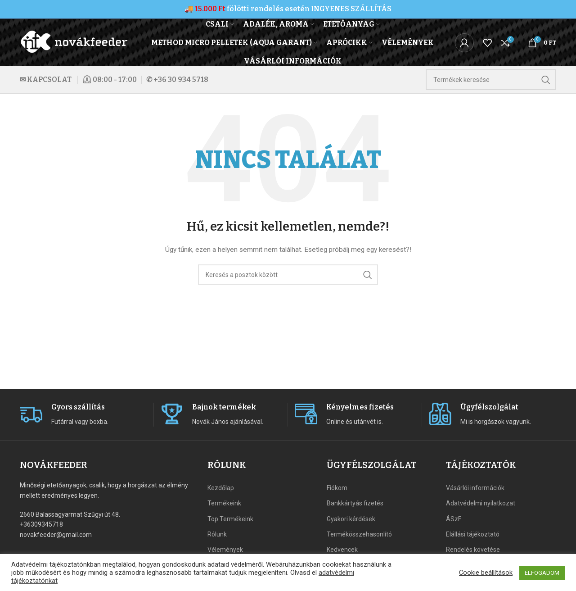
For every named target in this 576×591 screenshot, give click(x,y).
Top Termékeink (230, 519)
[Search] (491, 79)
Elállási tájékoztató (473, 534)
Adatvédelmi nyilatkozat (480, 503)
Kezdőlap (220, 487)
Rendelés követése (473, 549)
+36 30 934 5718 (180, 79)
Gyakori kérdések (351, 519)
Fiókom (337, 487)
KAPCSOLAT (49, 79)
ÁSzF (453, 519)
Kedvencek (342, 549)
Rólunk (217, 534)
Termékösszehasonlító (359, 534)
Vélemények (225, 549)
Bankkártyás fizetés (355, 503)
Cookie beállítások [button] (486, 572)
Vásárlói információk (475, 487)
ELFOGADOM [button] (542, 572)
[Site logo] (75, 41)
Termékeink (224, 503)
